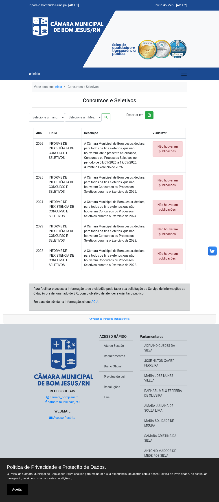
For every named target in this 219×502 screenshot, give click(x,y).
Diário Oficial (113, 366)
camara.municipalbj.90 (62, 402)
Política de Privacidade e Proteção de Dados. (56, 467)
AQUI (95, 301)
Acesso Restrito (62, 417)
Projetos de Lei (114, 376)
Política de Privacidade (174, 474)
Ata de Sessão (114, 345)
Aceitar (17, 489)
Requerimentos (114, 356)
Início (34, 74)
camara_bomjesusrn (62, 397)
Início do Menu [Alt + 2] (171, 5)
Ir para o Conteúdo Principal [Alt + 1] (54, 5)
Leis (107, 397)
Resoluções (112, 387)
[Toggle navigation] (184, 73)
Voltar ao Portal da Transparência (110, 318)
